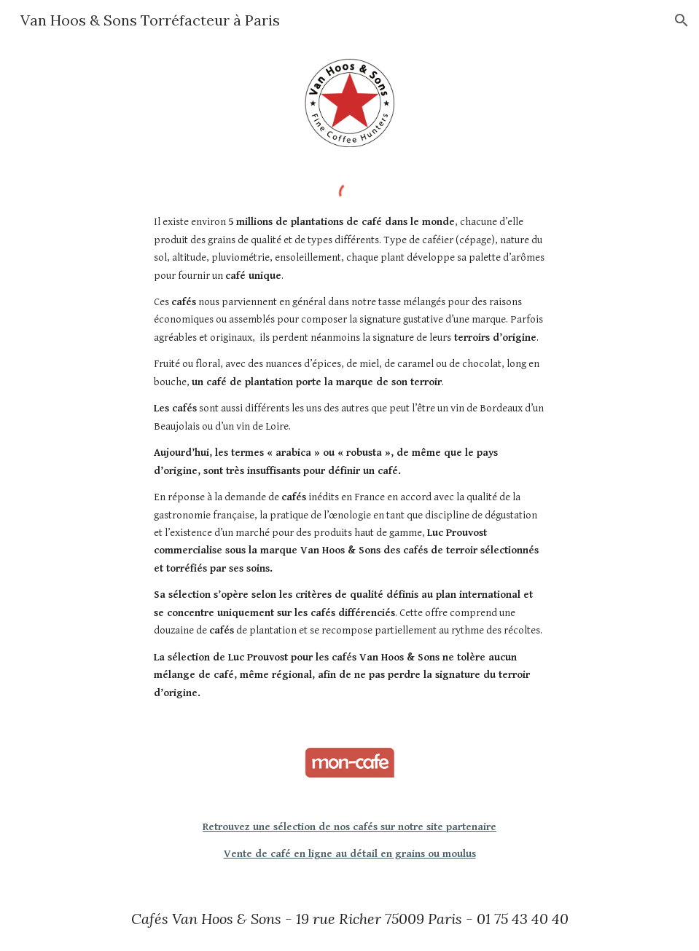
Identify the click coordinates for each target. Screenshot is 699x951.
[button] (681, 20)
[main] (350, 457)
